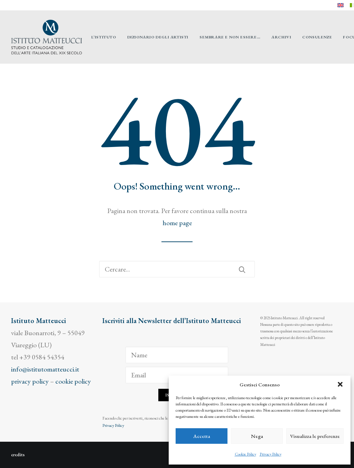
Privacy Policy (270, 454)
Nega (257, 436)
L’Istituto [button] (103, 37)
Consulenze (317, 37)
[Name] (176, 355)
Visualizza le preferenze (315, 436)
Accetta (201, 436)
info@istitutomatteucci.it (45, 369)
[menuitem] (340, 5)
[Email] (176, 375)
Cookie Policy (245, 454)
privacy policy (30, 381)
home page (177, 222)
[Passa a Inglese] (340, 5)
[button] (340, 384)
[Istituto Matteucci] (46, 37)
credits (18, 455)
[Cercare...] (177, 269)
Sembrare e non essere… (229, 37)
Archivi (281, 37)
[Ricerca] (177, 269)
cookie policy (73, 381)
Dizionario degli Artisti (157, 37)
